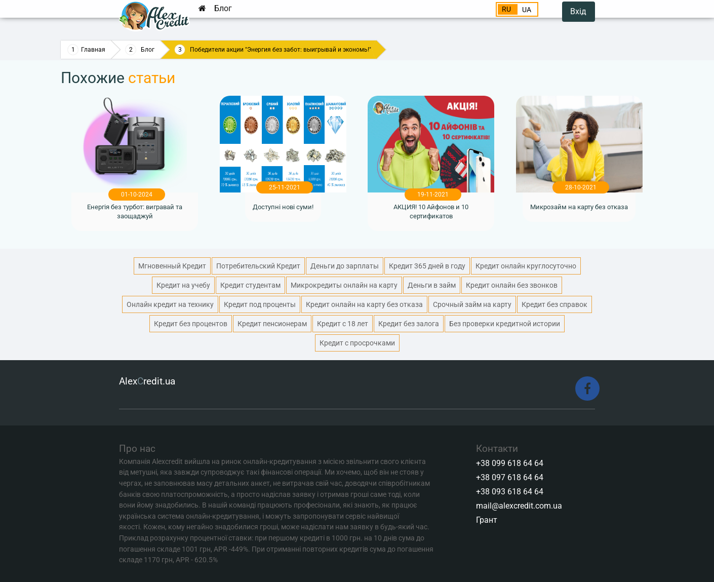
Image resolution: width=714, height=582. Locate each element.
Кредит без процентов (190, 324)
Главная (93, 49)
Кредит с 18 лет (342, 324)
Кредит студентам (250, 285)
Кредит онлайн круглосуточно (525, 266)
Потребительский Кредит (258, 266)
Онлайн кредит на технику (170, 304)
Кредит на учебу (183, 285)
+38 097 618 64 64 (509, 477)
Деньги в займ (432, 285)
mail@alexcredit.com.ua (519, 506)
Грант (486, 520)
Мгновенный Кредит (172, 266)
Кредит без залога (408, 324)
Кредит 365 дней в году (427, 266)
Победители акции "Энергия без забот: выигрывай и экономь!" (280, 49)
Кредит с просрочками (357, 343)
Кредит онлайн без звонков (512, 285)
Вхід (578, 11)
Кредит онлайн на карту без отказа (364, 304)
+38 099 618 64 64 (509, 463)
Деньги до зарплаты (344, 266)
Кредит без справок (554, 304)
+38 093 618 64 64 (509, 491)
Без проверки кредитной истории (504, 324)
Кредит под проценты (260, 304)
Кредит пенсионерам (272, 324)
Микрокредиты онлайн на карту (344, 285)
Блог (223, 8)
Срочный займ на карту (472, 304)
